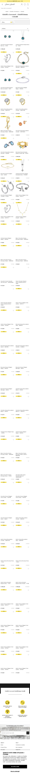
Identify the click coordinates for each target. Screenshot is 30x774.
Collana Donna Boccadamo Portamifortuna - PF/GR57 (22, 174)
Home (7, 11)
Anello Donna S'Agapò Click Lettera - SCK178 (22, 626)
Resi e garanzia (19, 747)
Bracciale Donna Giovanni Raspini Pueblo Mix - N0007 (22, 153)
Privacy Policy (9, 735)
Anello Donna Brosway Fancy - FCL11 (7, 561)
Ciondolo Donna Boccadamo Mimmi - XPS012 (22, 389)
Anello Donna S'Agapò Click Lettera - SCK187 (7, 669)
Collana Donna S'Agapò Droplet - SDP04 (21, 217)
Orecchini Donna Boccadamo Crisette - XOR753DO (22, 131)
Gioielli (22, 11)
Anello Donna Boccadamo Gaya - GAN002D (21, 540)
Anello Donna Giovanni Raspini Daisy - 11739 (6, 583)
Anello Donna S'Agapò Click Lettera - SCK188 (22, 669)
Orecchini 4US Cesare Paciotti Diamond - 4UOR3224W (21, 476)
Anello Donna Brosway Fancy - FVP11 (22, 561)
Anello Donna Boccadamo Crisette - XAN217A (21, 518)
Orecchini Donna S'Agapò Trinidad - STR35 (6, 196)
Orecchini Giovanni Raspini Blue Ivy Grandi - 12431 (7, 88)
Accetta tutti (15, 766)
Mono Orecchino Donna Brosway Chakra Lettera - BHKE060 (21, 454)
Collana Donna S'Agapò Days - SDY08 (7, 432)
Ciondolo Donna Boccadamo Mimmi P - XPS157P (22, 411)
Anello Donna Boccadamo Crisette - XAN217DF (6, 110)
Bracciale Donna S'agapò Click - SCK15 (6, 174)
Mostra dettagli (15, 771)
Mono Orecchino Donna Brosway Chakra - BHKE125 (22, 260)
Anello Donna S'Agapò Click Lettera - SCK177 (7, 626)
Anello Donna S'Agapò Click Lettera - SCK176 (7, 217)
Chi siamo (3, 749)
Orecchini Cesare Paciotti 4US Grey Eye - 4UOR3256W (7, 282)
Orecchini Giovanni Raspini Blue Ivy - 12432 (7, 45)
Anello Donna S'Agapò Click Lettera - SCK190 (7, 325)
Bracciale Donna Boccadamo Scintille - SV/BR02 (22, 346)
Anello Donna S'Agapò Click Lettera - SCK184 (7, 67)
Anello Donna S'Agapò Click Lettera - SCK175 (22, 604)
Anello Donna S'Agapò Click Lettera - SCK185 (22, 647)
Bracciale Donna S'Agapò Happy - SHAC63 (21, 88)
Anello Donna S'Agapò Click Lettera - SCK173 (7, 604)
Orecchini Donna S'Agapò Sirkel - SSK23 (6, 518)
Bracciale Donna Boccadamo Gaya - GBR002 (22, 325)
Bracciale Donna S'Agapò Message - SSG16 (6, 389)
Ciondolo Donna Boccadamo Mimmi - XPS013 (7, 411)
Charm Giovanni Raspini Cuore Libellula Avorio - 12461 (21, 282)
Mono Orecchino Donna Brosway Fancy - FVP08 (6, 475)
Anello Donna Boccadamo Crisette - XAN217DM (21, 110)
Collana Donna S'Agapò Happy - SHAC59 (21, 432)
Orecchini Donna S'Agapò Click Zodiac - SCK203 (21, 497)
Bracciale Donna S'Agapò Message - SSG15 (21, 368)
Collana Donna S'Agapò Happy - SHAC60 (6, 239)
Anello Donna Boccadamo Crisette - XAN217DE (6, 540)
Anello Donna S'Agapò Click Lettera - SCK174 (22, 303)
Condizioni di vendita (20, 744)
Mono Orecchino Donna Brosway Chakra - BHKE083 (7, 454)
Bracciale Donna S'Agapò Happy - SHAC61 (6, 368)
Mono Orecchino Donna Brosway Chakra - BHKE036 (7, 260)
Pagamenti (18, 749)
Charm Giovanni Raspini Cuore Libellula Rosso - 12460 (6, 304)
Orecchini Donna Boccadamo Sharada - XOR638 (7, 153)
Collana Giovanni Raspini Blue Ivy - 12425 (22, 45)
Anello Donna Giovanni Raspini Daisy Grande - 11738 (22, 583)
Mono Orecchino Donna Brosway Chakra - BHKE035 (22, 239)
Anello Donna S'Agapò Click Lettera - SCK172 (22, 196)
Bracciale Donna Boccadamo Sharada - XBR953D (22, 67)
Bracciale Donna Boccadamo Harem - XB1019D (7, 346)
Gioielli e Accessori (14, 11)
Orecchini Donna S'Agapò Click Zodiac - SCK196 (6, 497)
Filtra (7, 22)
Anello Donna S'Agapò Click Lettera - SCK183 (7, 647)
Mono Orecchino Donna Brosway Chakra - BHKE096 (7, 131)
